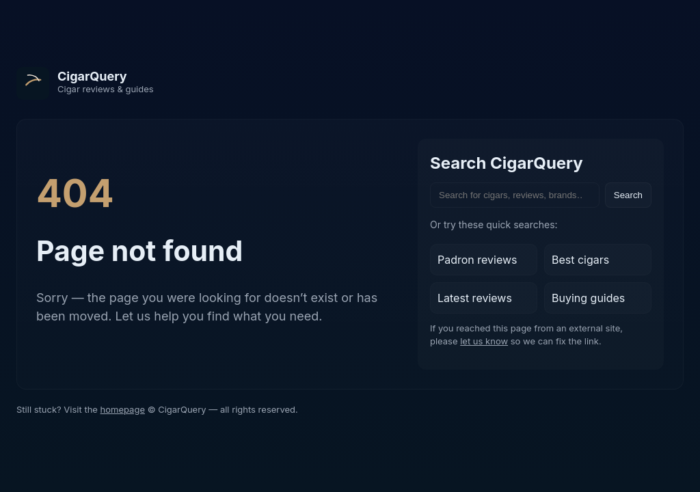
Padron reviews (477, 259)
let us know (484, 341)
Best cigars (580, 259)
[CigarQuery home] (85, 83)
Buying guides (588, 298)
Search (628, 195)
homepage (122, 409)
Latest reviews (475, 298)
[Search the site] (515, 195)
